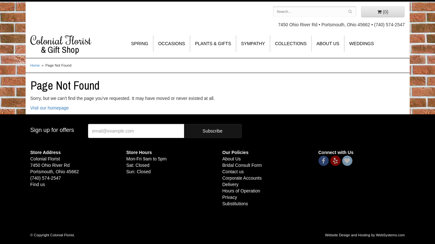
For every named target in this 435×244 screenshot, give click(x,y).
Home (35, 65)
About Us (328, 43)
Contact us (233, 171)
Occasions (171, 43)
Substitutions (235, 203)
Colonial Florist (73, 44)
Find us (37, 184)
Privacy (229, 197)
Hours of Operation (241, 190)
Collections (291, 43)
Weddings (361, 43)
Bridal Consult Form (242, 165)
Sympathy (253, 43)
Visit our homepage (49, 107)
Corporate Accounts (242, 178)
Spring (140, 43)
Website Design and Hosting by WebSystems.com (365, 235)
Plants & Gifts (213, 43)
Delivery (230, 184)
